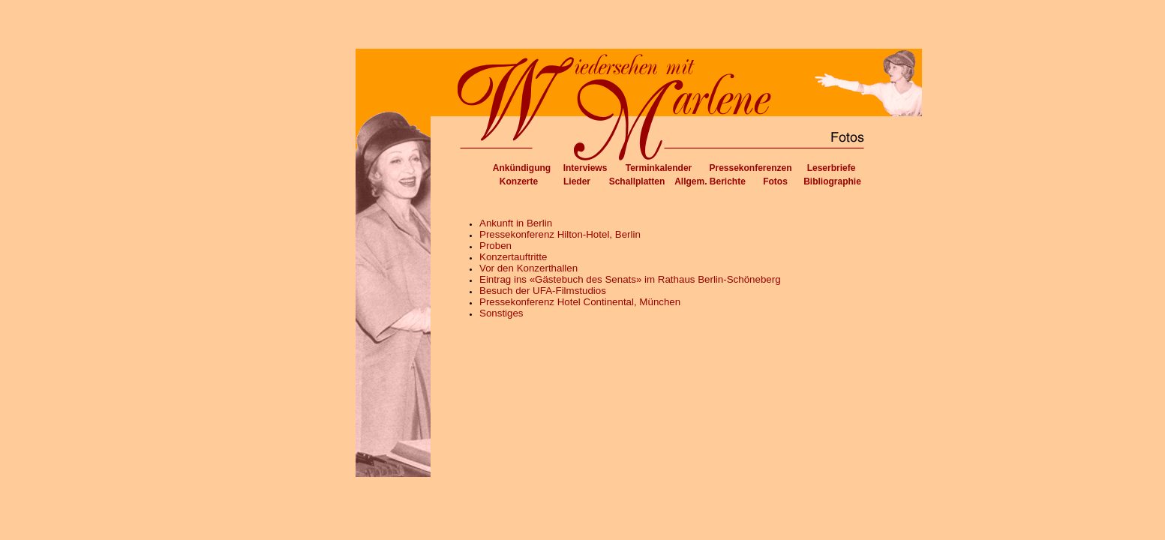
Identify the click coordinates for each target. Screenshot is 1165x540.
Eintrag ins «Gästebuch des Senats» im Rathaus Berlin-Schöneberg (630, 279)
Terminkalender (659, 168)
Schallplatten (637, 181)
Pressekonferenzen (750, 168)
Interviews (585, 168)
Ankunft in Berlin (515, 223)
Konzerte (519, 181)
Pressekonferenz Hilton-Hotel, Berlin (560, 234)
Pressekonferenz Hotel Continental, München (579, 302)
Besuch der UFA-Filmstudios (542, 290)
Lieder (576, 181)
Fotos (775, 181)
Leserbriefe (831, 168)
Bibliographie (832, 181)
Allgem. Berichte (710, 181)
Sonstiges (501, 313)
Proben (495, 245)
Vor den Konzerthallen (528, 268)
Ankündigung (522, 168)
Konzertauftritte (513, 256)
